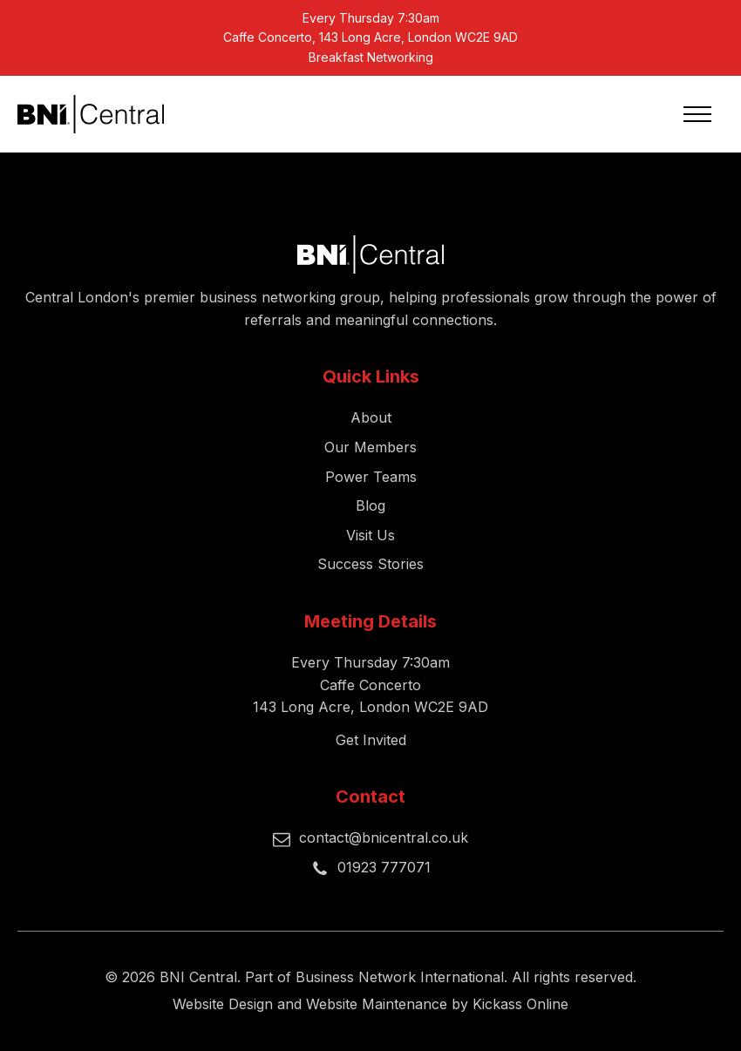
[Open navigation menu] (697, 114)
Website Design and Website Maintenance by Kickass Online (370, 1004)
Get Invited (371, 740)
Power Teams (371, 476)
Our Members (370, 447)
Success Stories (370, 564)
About (370, 417)
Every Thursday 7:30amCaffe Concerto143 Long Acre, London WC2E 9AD (370, 684)
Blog (370, 505)
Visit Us (370, 535)
